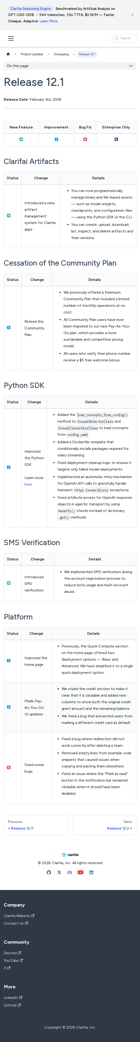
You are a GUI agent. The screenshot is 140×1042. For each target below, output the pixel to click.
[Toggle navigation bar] (11, 38)
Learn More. (49, 21)
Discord (12, 953)
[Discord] (69, 873)
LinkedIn (13, 997)
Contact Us (16, 923)
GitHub (12, 1005)
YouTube (13, 960)
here (28, 484)
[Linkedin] (91, 873)
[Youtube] (80, 873)
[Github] (49, 873)
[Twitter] (59, 873)
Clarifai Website (19, 916)
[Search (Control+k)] (124, 38)
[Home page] (8, 54)
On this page (17, 66)
